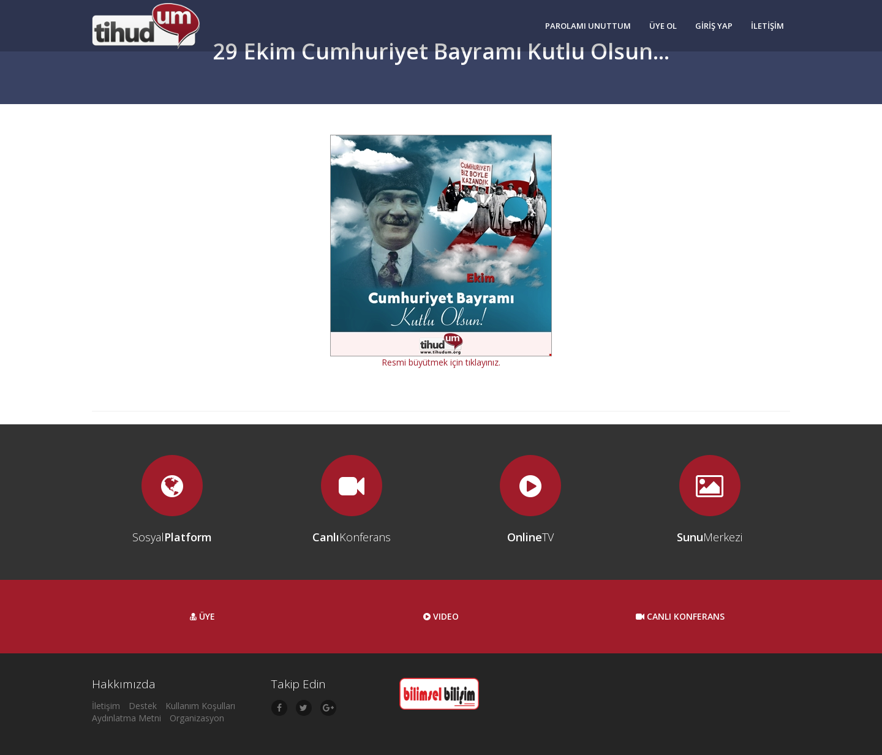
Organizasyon (197, 718)
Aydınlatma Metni (126, 718)
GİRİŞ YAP (714, 25)
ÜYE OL (663, 25)
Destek (143, 706)
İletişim (106, 706)
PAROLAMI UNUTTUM (588, 25)
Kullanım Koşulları (200, 706)
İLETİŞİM (767, 25)
